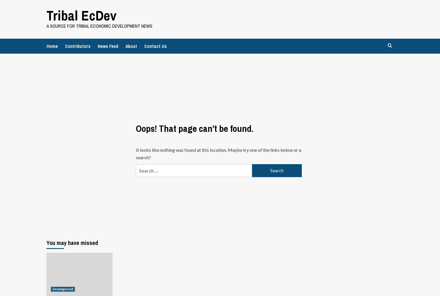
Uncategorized (63, 289)
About (131, 46)
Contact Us (155, 46)
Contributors (77, 46)
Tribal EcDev (82, 15)
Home (52, 46)
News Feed (108, 46)
